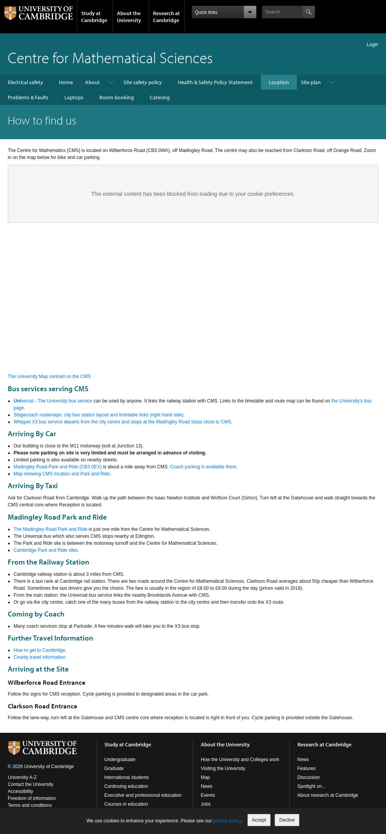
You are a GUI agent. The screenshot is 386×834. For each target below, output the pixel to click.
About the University (129, 17)
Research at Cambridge (166, 17)
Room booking (116, 97)
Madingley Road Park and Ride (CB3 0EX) (58, 467)
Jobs (205, 804)
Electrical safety (25, 82)
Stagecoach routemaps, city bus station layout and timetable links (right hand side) (99, 415)
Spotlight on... (311, 786)
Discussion (308, 777)
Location (279, 82)
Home (66, 82)
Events (208, 795)
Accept (259, 820)
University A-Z (22, 777)
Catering (160, 97)
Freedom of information (32, 798)
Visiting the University (223, 768)
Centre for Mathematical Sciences (110, 57)
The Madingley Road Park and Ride (50, 529)
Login (372, 44)
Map (205, 777)
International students (126, 777)
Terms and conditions (30, 805)
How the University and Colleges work (240, 759)
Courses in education (126, 804)
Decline (287, 820)
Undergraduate (120, 759)
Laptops (73, 97)
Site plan (311, 82)
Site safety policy (142, 82)
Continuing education (126, 786)
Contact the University (30, 784)
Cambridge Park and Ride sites (46, 550)
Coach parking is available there (203, 467)
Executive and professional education (143, 795)
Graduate (114, 768)
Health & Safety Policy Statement (215, 82)
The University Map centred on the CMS (49, 376)
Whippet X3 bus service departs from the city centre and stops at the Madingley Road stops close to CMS (122, 422)
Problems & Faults (28, 97)
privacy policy (227, 821)
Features (306, 768)
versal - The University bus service (53, 401)
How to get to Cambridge (39, 650)
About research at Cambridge (327, 795)
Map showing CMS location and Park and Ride (62, 474)
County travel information (39, 657)
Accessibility (20, 791)
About (92, 82)
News (206, 786)
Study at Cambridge (94, 17)
